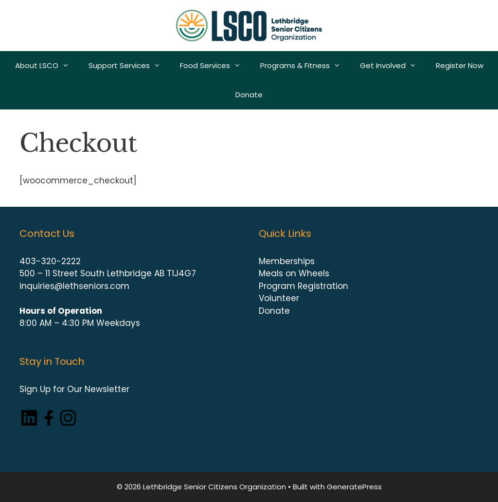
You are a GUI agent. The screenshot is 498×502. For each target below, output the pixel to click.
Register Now (459, 65)
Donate (249, 95)
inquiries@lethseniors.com (74, 286)
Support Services (129, 65)
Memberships (287, 261)
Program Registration (303, 286)
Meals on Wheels (294, 273)
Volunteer (279, 298)
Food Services (215, 65)
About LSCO (47, 65)
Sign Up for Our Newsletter (74, 389)
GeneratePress (354, 487)
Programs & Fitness (305, 65)
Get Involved (393, 65)
